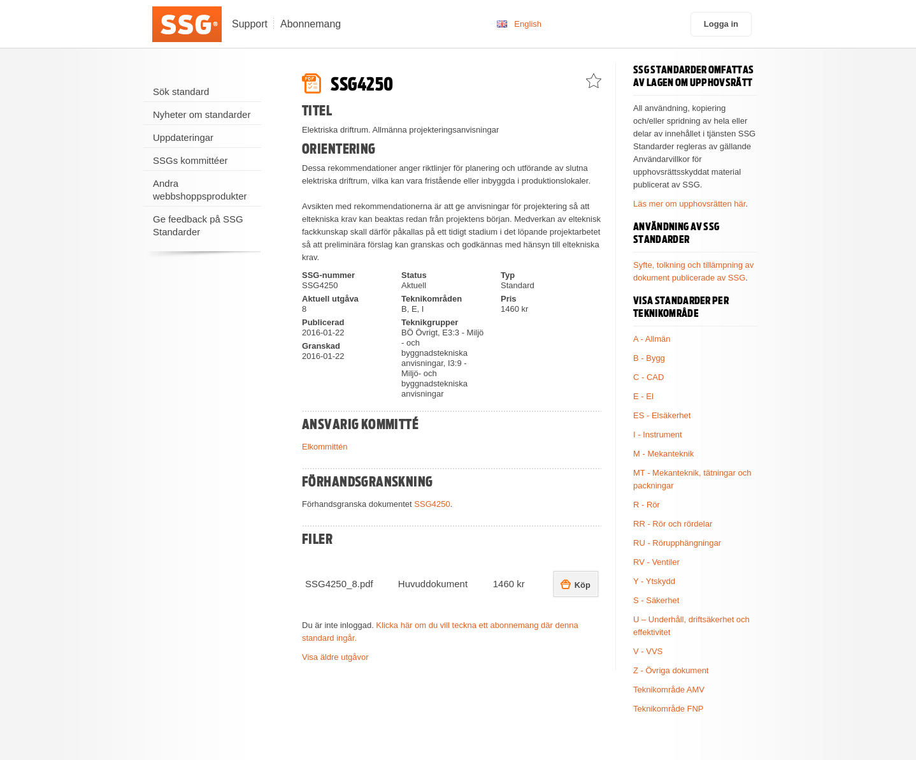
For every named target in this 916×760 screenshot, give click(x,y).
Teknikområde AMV (669, 689)
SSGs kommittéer (190, 160)
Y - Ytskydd (654, 581)
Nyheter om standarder (201, 114)
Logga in (721, 24)
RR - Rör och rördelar (672, 524)
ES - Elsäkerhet (662, 415)
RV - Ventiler (656, 562)
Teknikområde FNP (668, 708)
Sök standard (181, 91)
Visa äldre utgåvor (335, 657)
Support (250, 23)
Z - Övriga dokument (671, 670)
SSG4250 (432, 504)
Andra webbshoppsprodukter (200, 189)
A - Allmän (652, 339)
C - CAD (648, 377)
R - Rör (646, 504)
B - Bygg (649, 358)
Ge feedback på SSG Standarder (198, 225)
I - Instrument (657, 434)
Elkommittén (325, 446)
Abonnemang (310, 23)
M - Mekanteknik (663, 453)
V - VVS (647, 651)
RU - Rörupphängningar (677, 543)
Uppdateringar (183, 137)
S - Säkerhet (656, 600)
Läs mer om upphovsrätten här (689, 203)
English (527, 24)
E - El (643, 396)
